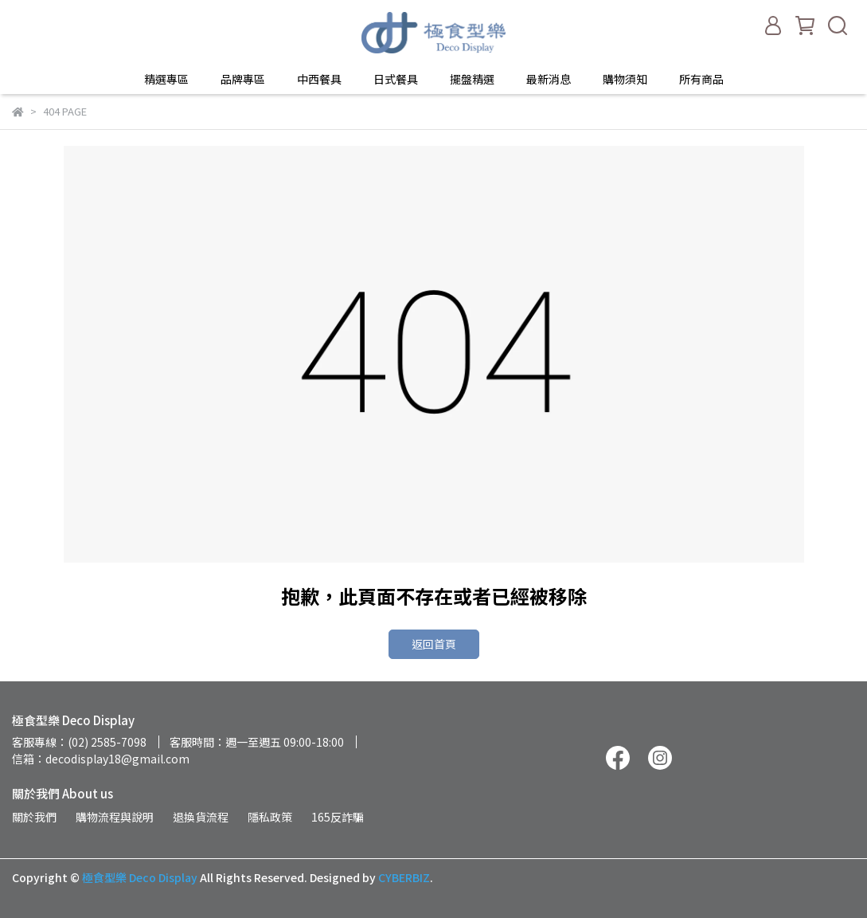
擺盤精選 (472, 79)
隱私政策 (270, 817)
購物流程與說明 (115, 817)
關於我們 (34, 817)
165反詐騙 (337, 817)
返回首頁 (434, 644)
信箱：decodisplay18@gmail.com (100, 759)
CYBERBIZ (404, 877)
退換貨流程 (200, 817)
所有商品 (701, 79)
